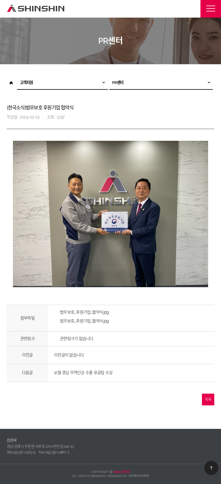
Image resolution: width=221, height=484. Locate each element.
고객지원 (26, 82)
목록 (208, 399)
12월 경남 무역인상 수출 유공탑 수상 (83, 372)
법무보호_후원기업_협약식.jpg (84, 312)
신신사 (36, 8)
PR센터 (118, 82)
